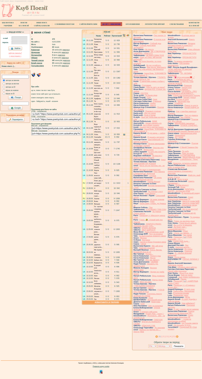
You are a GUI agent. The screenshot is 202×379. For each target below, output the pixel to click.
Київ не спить (186, 275)
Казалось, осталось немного (185, 163)
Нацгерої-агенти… (183, 247)
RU (38, 12)
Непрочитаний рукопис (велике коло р (184, 131)
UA (28, 12)
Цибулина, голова (175, 265)
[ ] (159, 336)
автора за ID (10, 87)
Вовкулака (155, 302)
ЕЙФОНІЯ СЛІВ (148, 326)
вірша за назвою (12, 90)
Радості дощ (155, 256)
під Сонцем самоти (190, 323)
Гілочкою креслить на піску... (98, 88)
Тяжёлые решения (147, 248)
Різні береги (150, 193)
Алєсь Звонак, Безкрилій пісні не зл (147, 251)
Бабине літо (98, 260)
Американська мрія (188, 133)
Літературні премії (155, 24)
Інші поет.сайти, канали (42, 24)
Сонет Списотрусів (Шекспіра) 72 (180, 198)
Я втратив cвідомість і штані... (98, 291)
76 (95, 122)
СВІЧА (143, 244)
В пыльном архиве (181, 293)
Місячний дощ (184, 101)
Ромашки (188, 85)
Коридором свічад (189, 205)
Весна (152, 258)
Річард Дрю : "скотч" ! (155, 314)
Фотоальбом (36, 55)
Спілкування (177, 24)
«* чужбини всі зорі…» (183, 79)
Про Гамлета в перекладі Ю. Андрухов (149, 173)
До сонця (188, 249)
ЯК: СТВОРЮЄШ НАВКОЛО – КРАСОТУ (149, 52)
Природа (188, 251)
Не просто (149, 49)
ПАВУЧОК (158, 320)
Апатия (96, 198)
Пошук (16, 97)
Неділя (96, 170)
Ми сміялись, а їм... (98, 65)
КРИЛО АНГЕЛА (149, 228)
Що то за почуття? (190, 209)
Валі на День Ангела (96, 77)
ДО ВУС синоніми (111, 24)
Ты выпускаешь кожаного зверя (152, 236)
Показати (178, 346)
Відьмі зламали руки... (97, 229)
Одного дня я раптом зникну (152, 127)
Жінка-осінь (149, 150)
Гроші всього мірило (188, 223)
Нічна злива (148, 154)
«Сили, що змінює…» (183, 233)
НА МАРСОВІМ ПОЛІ (155, 55)
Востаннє (146, 240)
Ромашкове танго (181, 295)
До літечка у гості (155, 191)
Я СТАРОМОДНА (187, 155)
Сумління (157, 101)
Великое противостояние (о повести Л (181, 44)
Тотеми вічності (182, 185)
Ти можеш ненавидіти (183, 61)
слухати (152, 176)
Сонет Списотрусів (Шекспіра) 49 (180, 316)
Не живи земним (157, 199)
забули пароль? (15, 53)
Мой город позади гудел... (97, 193)
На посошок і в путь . (182, 325)
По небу (185, 151)
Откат (185, 231)
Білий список (36, 63)
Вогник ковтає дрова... (96, 237)
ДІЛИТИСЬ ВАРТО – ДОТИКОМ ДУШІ (181, 190)
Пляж (96, 44)
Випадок (97, 204)
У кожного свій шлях (148, 312)
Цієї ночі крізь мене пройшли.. (97, 155)
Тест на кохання (156, 234)
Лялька (96, 296)
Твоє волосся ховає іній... (98, 175)
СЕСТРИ (144, 93)
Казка (96, 201)
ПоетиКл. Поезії (24, 24)
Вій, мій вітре (157, 246)
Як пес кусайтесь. (153, 65)
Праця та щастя (191, 105)
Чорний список (37, 60)
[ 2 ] (163, 336)
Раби (152, 201)
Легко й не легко (186, 273)
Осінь (96, 134)
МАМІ (154, 121)
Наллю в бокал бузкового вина (153, 242)
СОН (143, 304)
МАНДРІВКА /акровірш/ (185, 123)
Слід (149, 97)
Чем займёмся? (188, 303)
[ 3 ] (166, 336)
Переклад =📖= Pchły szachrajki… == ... (180, 238)
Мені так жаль (146, 282)
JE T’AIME (179, 137)
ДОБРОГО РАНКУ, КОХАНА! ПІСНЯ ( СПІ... (147, 225)
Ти (95, 101)
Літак (96, 60)
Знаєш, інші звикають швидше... (98, 142)
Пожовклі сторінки (153, 111)
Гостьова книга (37, 66)
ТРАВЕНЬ (179, 103)
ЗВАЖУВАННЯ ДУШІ (191, 157)
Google (16, 108)
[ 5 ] (173, 336)
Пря (151, 207)
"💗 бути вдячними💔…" (184, 77)
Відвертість (98, 263)
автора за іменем (12, 80)
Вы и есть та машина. (183, 225)
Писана (96, 278)
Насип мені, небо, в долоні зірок (182, 166)
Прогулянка (98, 52)
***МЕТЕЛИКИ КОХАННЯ (144, 286)
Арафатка (97, 98)
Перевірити (16, 119)
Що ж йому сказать (151, 125)
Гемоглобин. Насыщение (184, 291)
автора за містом (12, 84)
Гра (95, 299)
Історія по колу (182, 99)
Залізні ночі (186, 87)
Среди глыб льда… (181, 241)
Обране (34, 58)
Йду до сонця (150, 113)
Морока (143, 238)
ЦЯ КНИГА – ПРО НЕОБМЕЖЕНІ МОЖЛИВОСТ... (182, 92)
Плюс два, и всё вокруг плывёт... (98, 183)
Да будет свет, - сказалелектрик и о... (177, 228)
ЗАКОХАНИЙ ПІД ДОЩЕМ (144, 164)
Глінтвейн (97, 137)
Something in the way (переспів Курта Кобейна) (97, 114)
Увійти (15, 48)
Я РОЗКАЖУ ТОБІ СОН (156, 209)
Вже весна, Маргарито (156, 67)
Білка (183, 187)
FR (33, 12)
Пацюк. (184, 279)
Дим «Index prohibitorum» (189, 277)
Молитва (97, 286)
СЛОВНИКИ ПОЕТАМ (64, 24)
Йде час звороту (152, 260)
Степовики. (146, 85)
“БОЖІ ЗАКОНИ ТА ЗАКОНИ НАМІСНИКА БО (180, 70)
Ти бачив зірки (151, 95)
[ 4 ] (170, 336)
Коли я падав (149, 115)
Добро (153, 103)
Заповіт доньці (189, 97)
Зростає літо (158, 148)
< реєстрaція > (15, 56)
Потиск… (149, 254)
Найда (151, 288)
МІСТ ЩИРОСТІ (148, 230)
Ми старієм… (186, 117)
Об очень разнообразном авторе (147, 179)
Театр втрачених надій (154, 232)
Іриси (163, 160)
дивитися (66, 50)
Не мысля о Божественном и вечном (147, 157)
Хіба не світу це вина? (155, 87)
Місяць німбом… (183, 89)
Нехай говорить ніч (153, 123)
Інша (155, 99)
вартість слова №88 (191, 201)
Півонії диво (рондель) (177, 271)
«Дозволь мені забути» (187, 267)
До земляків (160, 328)
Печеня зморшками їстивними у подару (149, 145)
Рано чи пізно (188, 153)
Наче (96, 276)
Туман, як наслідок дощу (184, 221)
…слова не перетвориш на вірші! (179, 320)
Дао (186, 245)
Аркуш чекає (157, 280)
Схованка (97, 257)
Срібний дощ (155, 43)
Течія (151, 298)
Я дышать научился (155, 137)
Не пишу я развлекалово (150, 170)
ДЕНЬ (187, 297)
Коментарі (35, 50)
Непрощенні (180, 135)
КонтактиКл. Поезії (194, 24)
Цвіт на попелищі (155, 306)
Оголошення (133, 24)
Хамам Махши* (153, 182)
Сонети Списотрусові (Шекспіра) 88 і (181, 312)
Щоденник (35, 52)
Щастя (153, 105)
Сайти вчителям (88, 24)
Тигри (96, 83)
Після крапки (179, 257)
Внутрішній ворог (155, 300)
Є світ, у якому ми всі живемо (186, 309)
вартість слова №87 (191, 203)
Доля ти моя (182, 179)
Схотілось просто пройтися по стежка (147, 295)
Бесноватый (179, 47)
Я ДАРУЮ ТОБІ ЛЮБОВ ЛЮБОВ (180, 82)
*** (182, 243)
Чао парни (187, 235)
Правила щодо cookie (101, 366)
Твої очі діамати (191, 115)
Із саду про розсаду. (156, 152)
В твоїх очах (189, 289)
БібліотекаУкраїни (8, 24)
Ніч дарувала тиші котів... (98, 244)
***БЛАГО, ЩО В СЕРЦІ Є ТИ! (149, 78)
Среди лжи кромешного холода (186, 95)
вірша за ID (10, 94)
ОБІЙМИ (154, 262)
